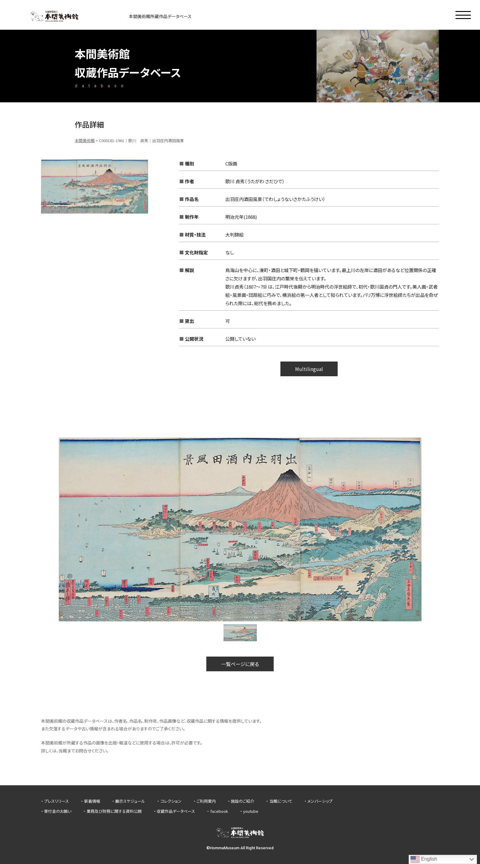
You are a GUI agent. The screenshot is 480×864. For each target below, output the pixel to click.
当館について (280, 801)
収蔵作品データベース (176, 811)
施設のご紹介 (242, 801)
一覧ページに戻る (240, 664)
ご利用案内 (206, 801)
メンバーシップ (319, 801)
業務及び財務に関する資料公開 (114, 811)
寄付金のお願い (57, 811)
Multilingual (309, 369)
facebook (219, 811)
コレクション (171, 801)
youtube (250, 811)
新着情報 (92, 801)
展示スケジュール (130, 801)
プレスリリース (56, 801)
